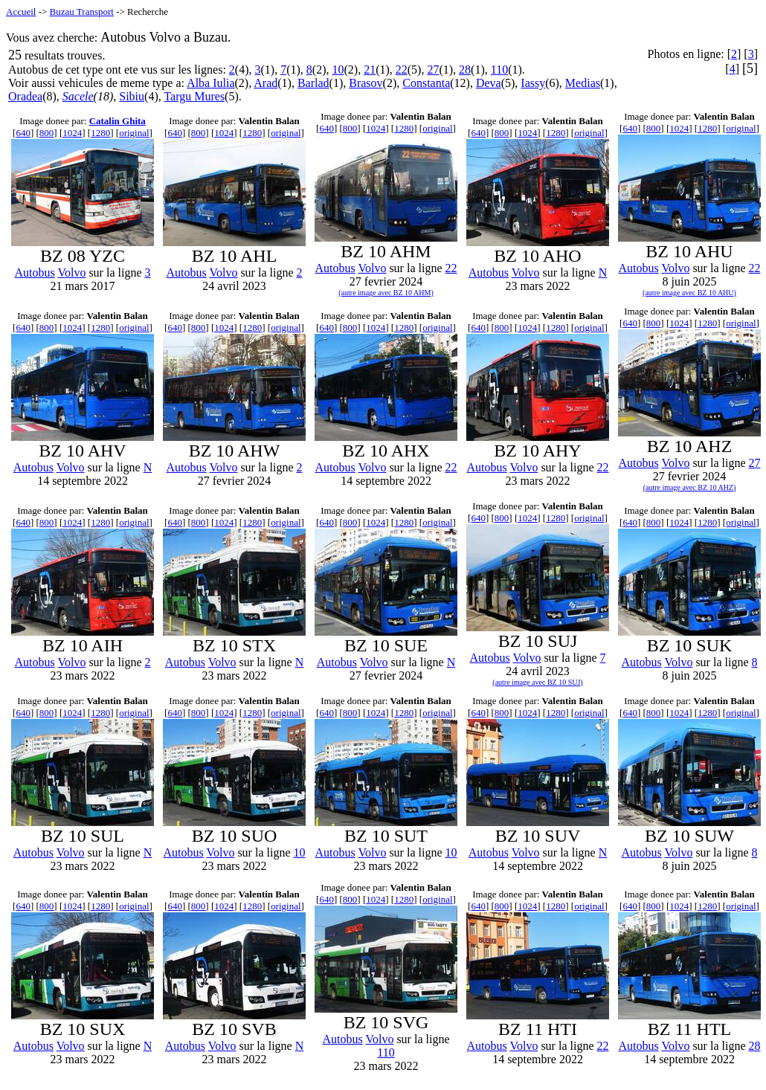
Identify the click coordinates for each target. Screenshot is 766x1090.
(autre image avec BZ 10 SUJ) (537, 682)
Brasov (365, 83)
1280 (100, 132)
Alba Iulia (210, 83)
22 (402, 69)
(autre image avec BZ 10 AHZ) (689, 487)
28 (465, 69)
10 (338, 69)
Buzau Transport (82, 11)
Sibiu (131, 96)
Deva (488, 83)
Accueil (21, 11)
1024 (72, 132)
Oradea (25, 96)
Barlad (313, 83)
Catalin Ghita (117, 120)
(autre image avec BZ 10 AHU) (689, 292)
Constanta (426, 83)
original (134, 132)
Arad (265, 83)
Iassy (533, 83)
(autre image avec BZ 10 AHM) (385, 292)
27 (433, 69)
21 (370, 69)
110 (499, 69)
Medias (582, 83)
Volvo (71, 272)
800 (46, 132)
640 (23, 132)
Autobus (35, 272)
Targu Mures (194, 96)
